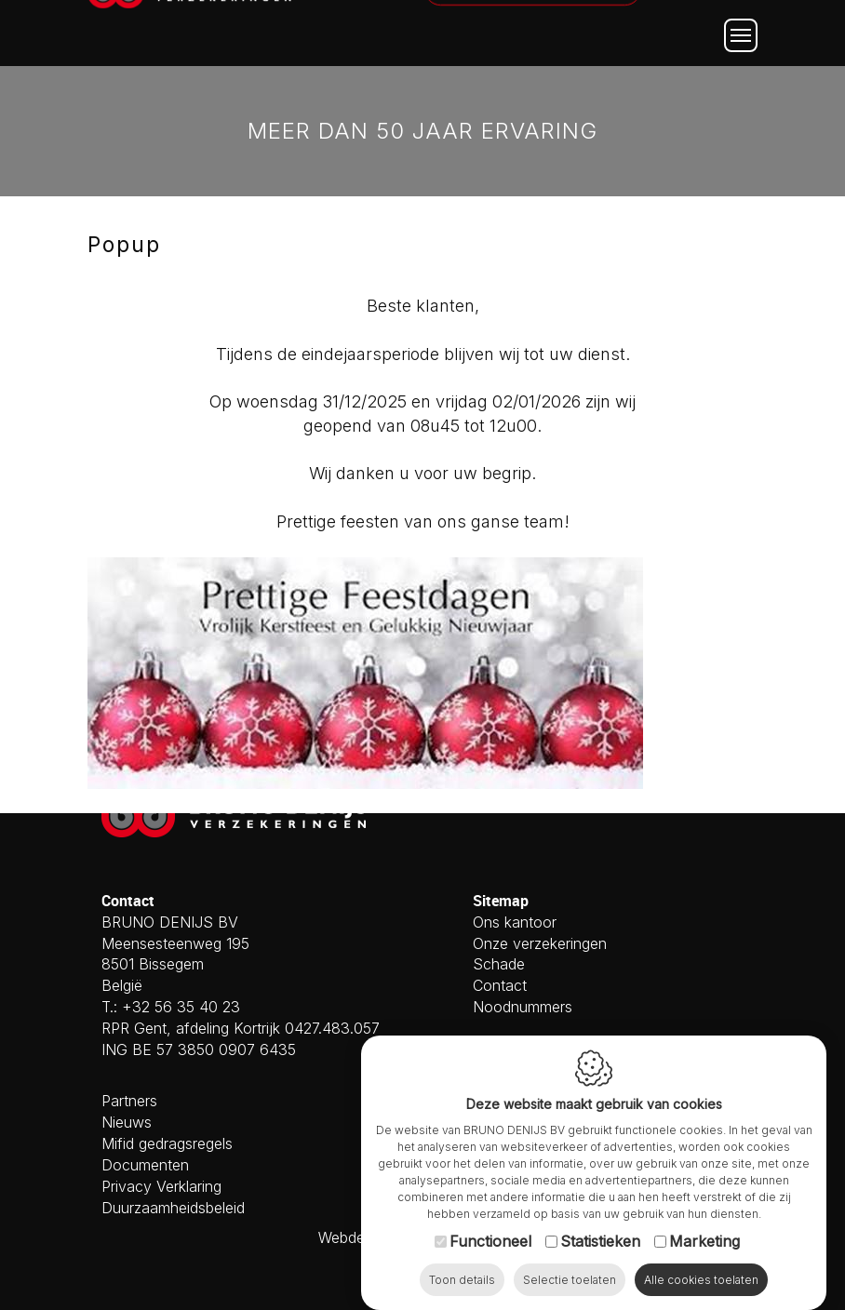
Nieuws (126, 1122)
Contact (500, 985)
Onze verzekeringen (540, 943)
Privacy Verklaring (161, 1186)
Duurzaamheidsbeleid (173, 1207)
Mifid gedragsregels (167, 1143)
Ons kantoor (515, 922)
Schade (499, 964)
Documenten (145, 1165)
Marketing (704, 1222)
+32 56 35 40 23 (181, 1006)
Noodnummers (522, 1006)
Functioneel (490, 1222)
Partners (129, 1100)
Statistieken (600, 1222)
